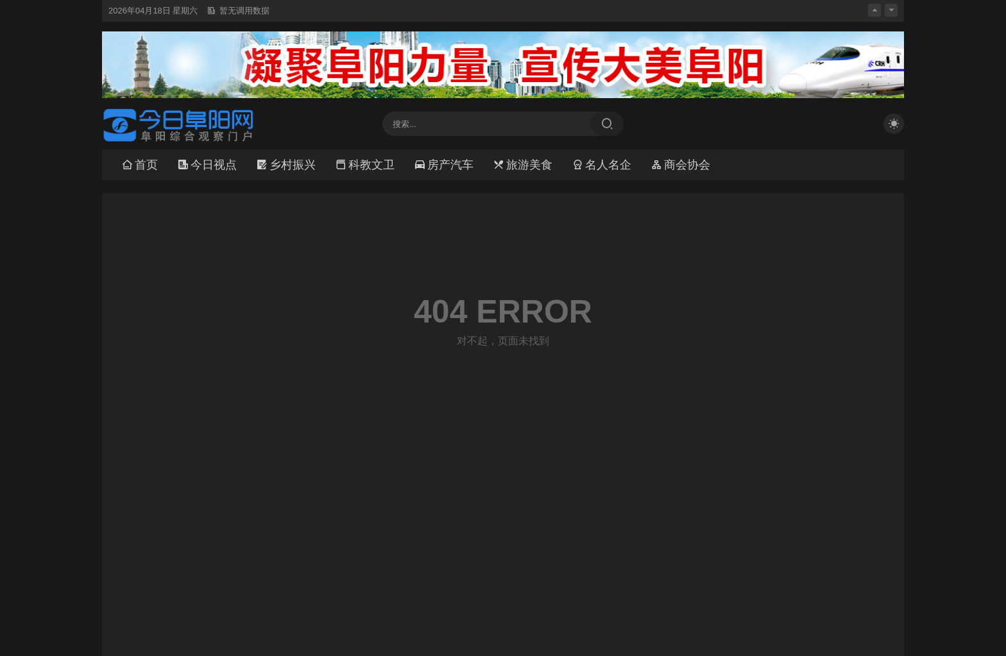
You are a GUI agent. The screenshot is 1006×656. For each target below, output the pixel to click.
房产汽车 (443, 164)
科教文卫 (365, 164)
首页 (139, 164)
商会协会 (680, 164)
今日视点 (207, 164)
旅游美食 (522, 164)
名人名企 (601, 164)
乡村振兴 (286, 164)
